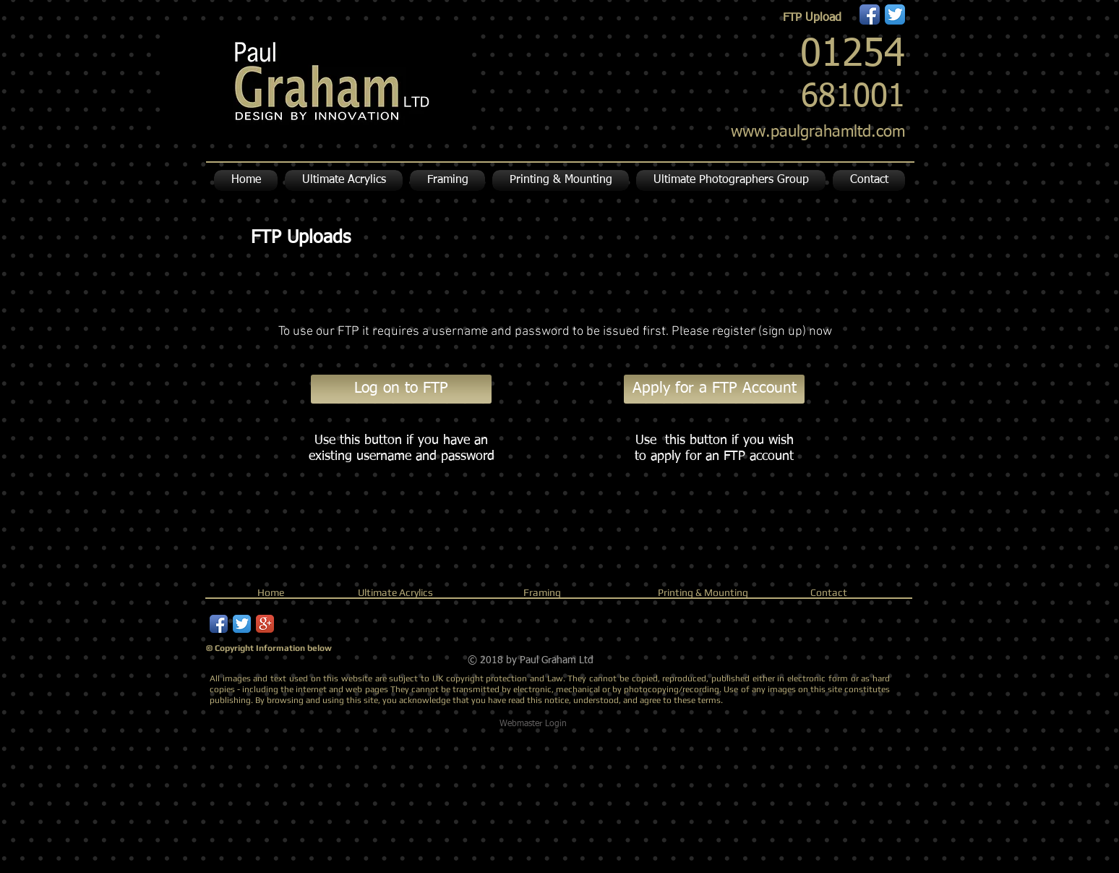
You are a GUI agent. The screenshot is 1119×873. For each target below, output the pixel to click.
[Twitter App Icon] (895, 14)
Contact (828, 592)
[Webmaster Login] (533, 724)
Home (270, 592)
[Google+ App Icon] (265, 624)
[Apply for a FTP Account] (714, 389)
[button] (561, 180)
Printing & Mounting (703, 592)
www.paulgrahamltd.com (818, 132)
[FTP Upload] (812, 18)
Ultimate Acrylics (395, 592)
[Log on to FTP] (401, 389)
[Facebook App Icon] (869, 14)
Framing (542, 592)
